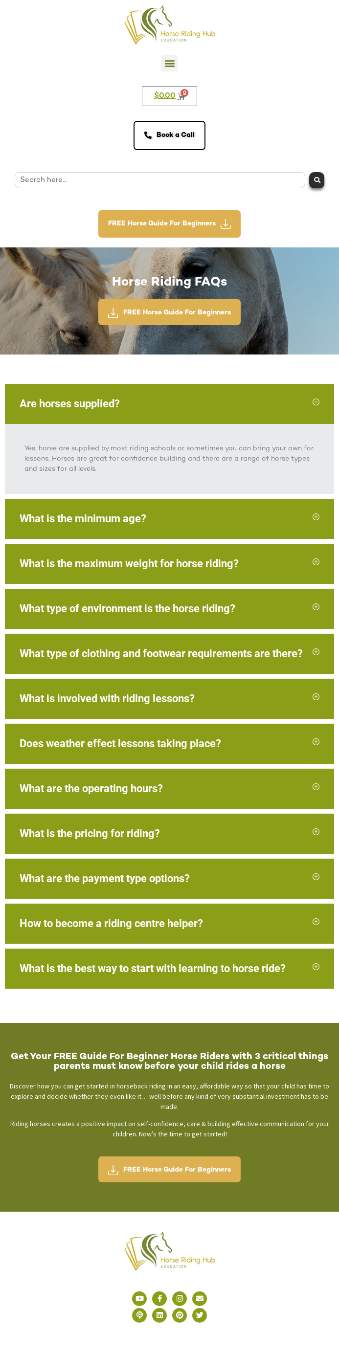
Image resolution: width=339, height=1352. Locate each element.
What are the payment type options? (105, 878)
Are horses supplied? (70, 404)
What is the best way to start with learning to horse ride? (153, 968)
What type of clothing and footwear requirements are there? (161, 653)
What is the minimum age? (83, 518)
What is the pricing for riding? (90, 833)
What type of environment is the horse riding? (127, 608)
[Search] (316, 180)
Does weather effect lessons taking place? (120, 743)
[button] (169, 63)
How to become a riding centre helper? (111, 923)
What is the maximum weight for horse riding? (129, 563)
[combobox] (160, 180)
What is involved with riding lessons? (107, 698)
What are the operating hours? (91, 788)
